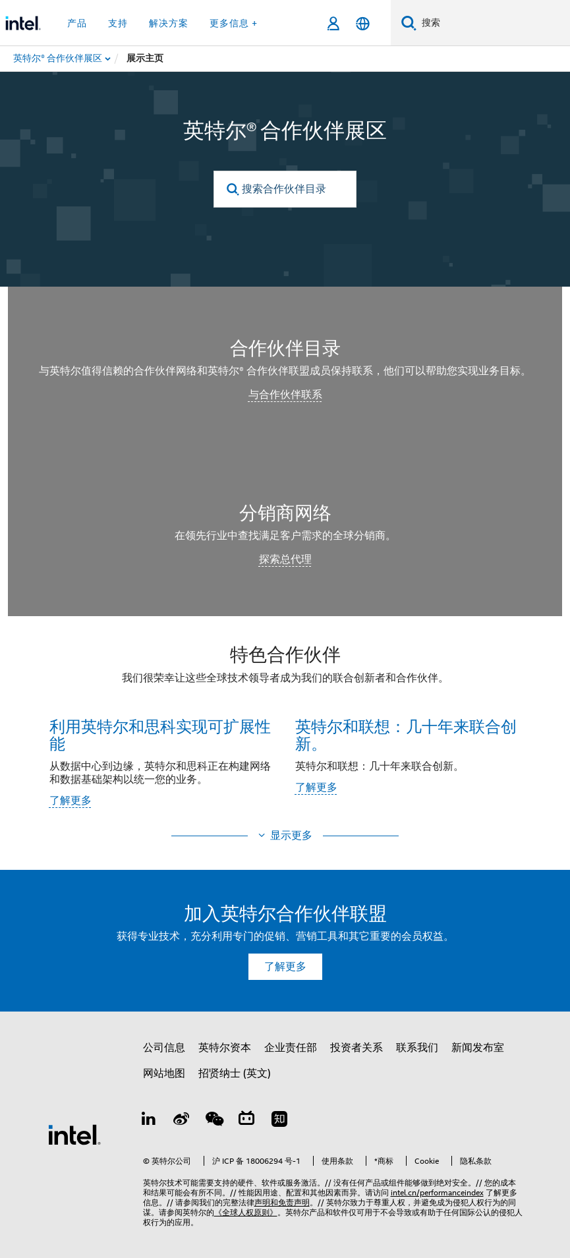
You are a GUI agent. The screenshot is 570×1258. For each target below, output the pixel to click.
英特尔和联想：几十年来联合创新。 (406, 734)
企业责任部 (290, 1047)
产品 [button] (77, 23)
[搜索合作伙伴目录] (285, 189)
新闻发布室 (477, 1047)
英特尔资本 (224, 1047)
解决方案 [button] (168, 23)
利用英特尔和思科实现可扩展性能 (160, 734)
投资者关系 (356, 1047)
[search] (233, 189)
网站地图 (164, 1073)
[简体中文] (363, 23)
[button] (285, 730)
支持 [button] (118, 23)
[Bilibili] (246, 1121)
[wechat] (214, 1121)
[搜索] (408, 22)
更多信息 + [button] (234, 23)
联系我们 (417, 1047)
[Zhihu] (279, 1121)
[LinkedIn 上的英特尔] (149, 1121)
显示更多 (291, 835)
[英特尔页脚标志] (74, 1134)
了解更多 (70, 800)
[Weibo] (181, 1121)
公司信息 (164, 1047)
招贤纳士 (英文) (234, 1073)
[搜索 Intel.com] (493, 23)
